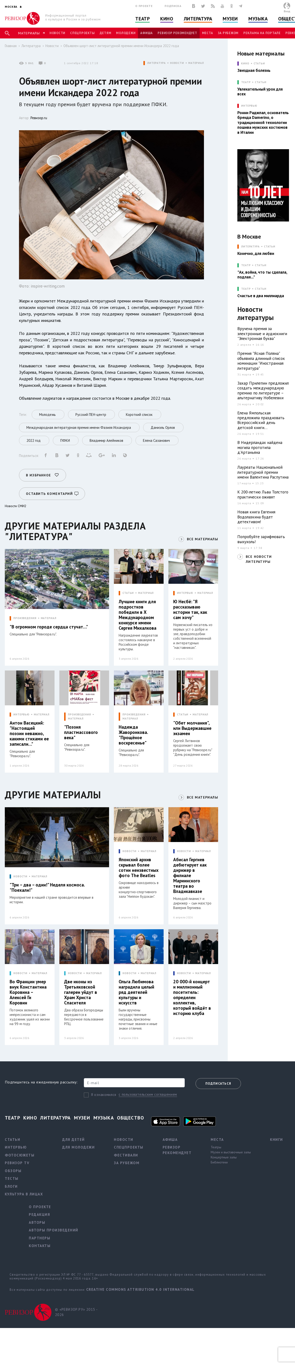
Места (207, 33)
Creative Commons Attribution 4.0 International (140, 1289)
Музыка (258, 19)
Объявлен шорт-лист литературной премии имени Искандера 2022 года (121, 45)
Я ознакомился (103, 1094)
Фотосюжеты (19, 1155)
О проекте (144, 6)
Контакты (39, 1245)
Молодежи (125, 33)
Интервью (16, 1147)
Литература (198, 19)
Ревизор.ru (39, 118)
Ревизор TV (17, 1163)
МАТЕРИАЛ (196, 63)
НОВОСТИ (177, 63)
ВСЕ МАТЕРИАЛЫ (202, 539)
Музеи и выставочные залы (231, 1152)
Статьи (259, 63)
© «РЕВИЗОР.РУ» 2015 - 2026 (76, 1312)
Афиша (146, 33)
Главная (11, 45)
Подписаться (218, 1084)
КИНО (245, 63)
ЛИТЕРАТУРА (156, 63)
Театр (142, 19)
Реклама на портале (262, 33)
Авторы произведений (53, 1230)
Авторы (37, 1222)
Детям (105, 33)
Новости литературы (255, 313)
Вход (287, 11)
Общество (130, 1118)
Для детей (73, 1139)
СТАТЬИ (128, 593)
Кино (166, 19)
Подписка (173, 6)
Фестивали (126, 1155)
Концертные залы (224, 1157)
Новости (57, 33)
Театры (216, 1147)
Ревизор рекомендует (177, 33)
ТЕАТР (246, 82)
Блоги (11, 1186)
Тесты (11, 1178)
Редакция (39, 1214)
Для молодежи (78, 1147)
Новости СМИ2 (15, 506)
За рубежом (228, 33)
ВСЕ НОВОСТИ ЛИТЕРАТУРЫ (259, 559)
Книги (276, 1139)
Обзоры (13, 1170)
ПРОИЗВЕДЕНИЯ (25, 618)
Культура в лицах (24, 1194)
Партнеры (39, 1238)
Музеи (230, 19)
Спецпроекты (82, 33)
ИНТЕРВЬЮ (185, 593)
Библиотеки (219, 1162)
